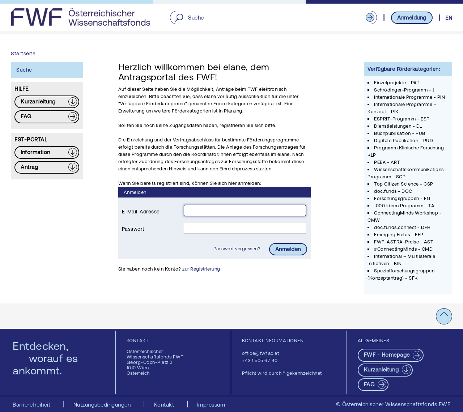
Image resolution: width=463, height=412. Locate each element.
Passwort (133, 229)
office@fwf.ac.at (260, 353)
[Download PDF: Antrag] (46, 167)
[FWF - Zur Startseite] (80, 17)
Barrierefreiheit (32, 405)
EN (448, 18)
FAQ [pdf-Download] (370, 384)
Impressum (211, 405)
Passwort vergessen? (237, 248)
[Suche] (273, 17)
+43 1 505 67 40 (260, 360)
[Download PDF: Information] (46, 152)
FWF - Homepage (388, 355)
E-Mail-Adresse (141, 212)
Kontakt (165, 405)
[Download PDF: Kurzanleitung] (46, 101)
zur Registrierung (201, 269)
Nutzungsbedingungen (102, 405)
